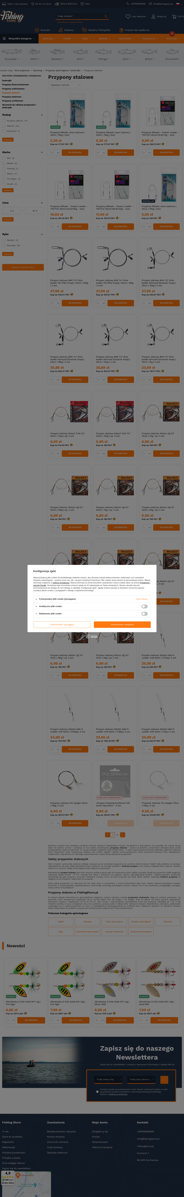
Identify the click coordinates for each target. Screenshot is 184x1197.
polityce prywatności (61, 583)
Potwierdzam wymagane (62, 624)
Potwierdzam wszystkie (122, 624)
